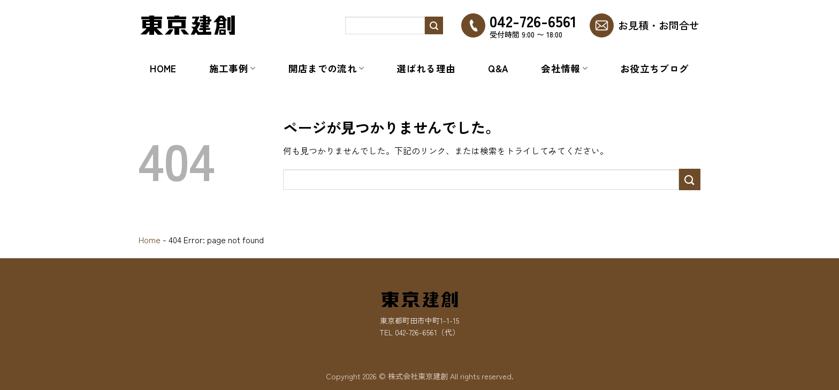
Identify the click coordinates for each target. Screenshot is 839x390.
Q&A (498, 68)
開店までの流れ (326, 68)
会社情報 (564, 68)
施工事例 (232, 68)
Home (163, 68)
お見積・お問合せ (658, 25)
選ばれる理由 (425, 68)
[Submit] (434, 26)
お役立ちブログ (654, 68)
